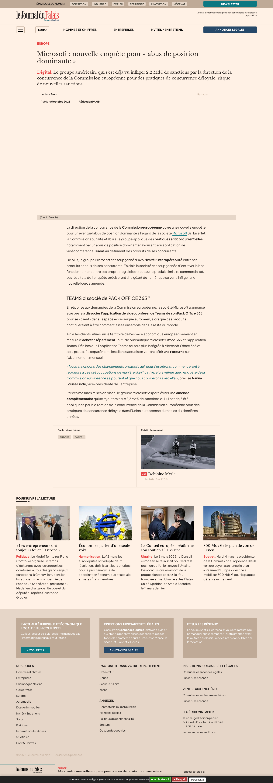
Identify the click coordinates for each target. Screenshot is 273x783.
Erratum (104, 724)
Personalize (198, 779)
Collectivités (24, 689)
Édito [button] (42, 29)
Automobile (23, 701)
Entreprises (123, 30)
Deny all (181, 779)
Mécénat (179, 4)
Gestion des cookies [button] (112, 730)
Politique (22, 725)
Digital (79, 437)
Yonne (103, 689)
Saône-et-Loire (109, 684)
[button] (20, 29)
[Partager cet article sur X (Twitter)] (213, 94)
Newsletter (230, 4)
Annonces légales (124, 650)
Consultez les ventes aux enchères (204, 695)
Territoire (137, 4)
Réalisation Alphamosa (68, 755)
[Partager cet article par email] (233, 94)
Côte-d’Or (106, 672)
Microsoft (179, 233)
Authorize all (160, 779)
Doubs (103, 677)
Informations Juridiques (31, 731)
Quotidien (22, 737)
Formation (79, 4)
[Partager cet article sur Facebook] (220, 94)
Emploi (118, 4)
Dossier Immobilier (28, 707)
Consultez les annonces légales (202, 672)
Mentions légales (110, 712)
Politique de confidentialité (116, 718)
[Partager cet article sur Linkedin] (226, 94)
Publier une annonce (195, 677)
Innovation (158, 4)
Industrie (100, 4)
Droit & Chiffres (26, 743)
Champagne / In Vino (29, 684)
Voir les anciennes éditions (199, 732)
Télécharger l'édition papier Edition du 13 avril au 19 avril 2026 (203, 722)
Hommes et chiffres (80, 30)
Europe (43, 43)
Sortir (19, 719)
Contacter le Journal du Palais (117, 706)
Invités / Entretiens (166, 30)
